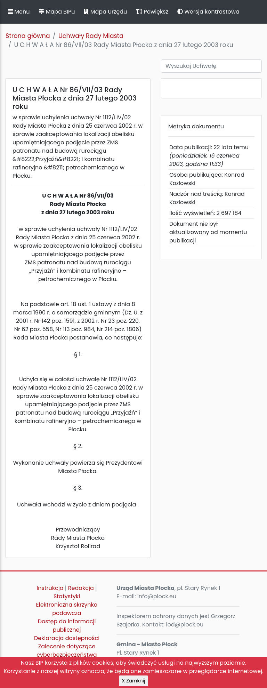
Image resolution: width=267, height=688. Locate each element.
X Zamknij (133, 680)
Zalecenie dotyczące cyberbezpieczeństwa (67, 650)
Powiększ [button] (152, 12)
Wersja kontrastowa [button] (208, 12)
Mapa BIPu (57, 12)
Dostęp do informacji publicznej (67, 625)
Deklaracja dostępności (66, 638)
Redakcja (81, 588)
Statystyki (67, 596)
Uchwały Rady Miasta (90, 36)
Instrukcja (50, 588)
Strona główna (28, 36)
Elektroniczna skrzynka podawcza (67, 609)
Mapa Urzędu (105, 12)
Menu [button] (19, 12)
